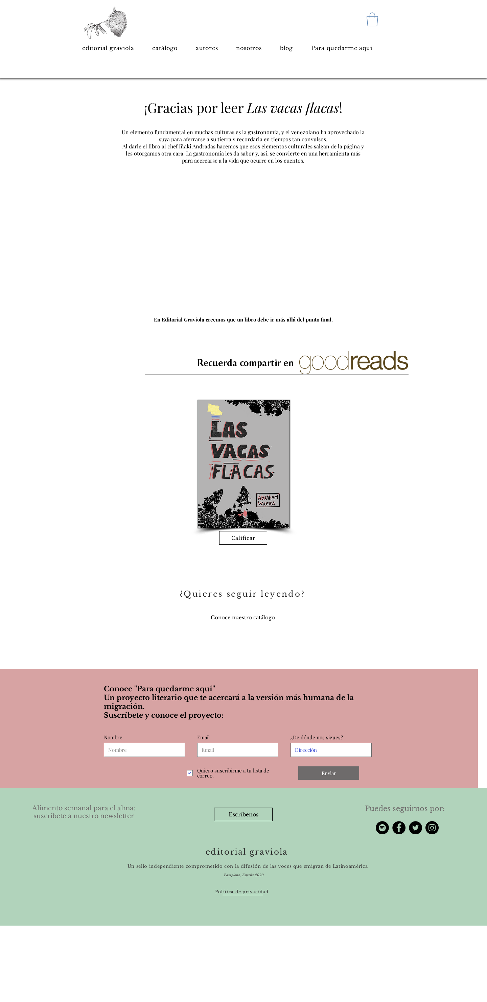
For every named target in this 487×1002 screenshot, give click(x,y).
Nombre (113, 737)
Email (203, 737)
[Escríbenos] (243, 814)
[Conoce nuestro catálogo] (243, 617)
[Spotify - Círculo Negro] (382, 827)
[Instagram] (432, 827)
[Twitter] (415, 827)
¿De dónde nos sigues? (317, 737)
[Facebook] (398, 827)
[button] (372, 19)
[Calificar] (243, 538)
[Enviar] (328, 773)
